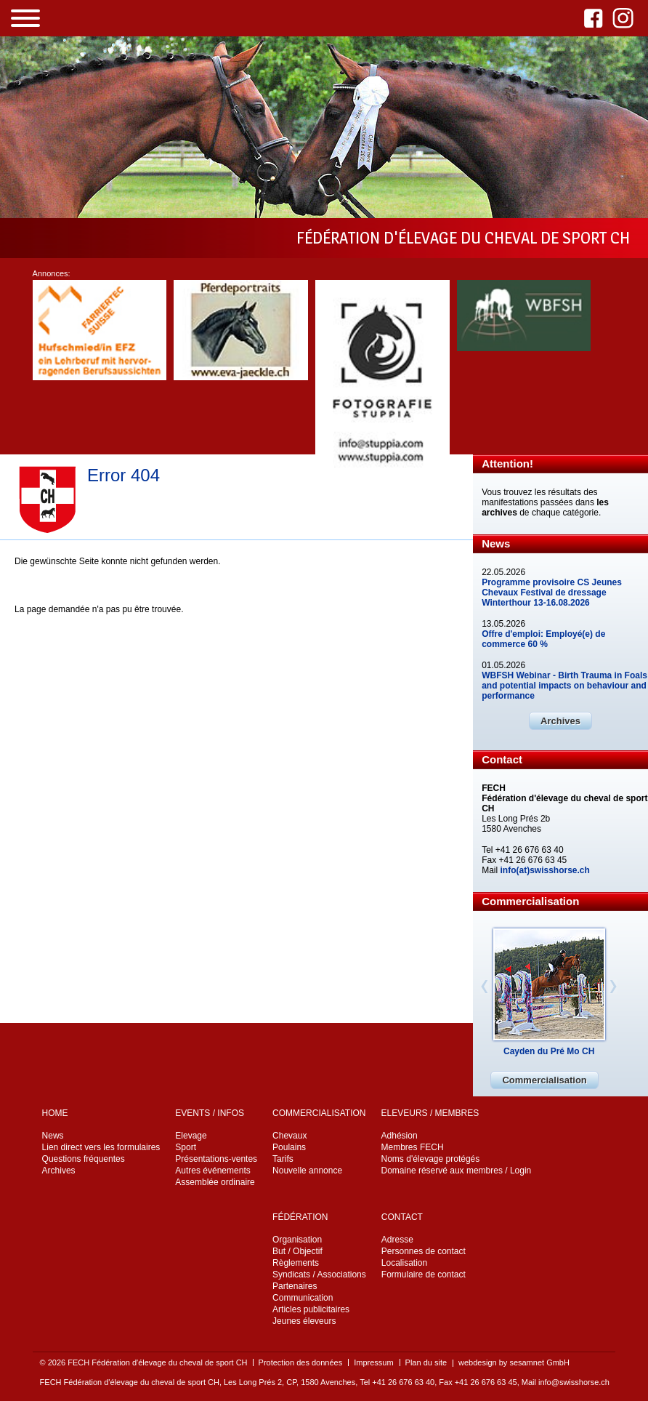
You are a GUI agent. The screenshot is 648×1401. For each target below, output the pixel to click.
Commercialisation (544, 1080)
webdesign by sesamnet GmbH (514, 1362)
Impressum (373, 1362)
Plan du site (426, 1362)
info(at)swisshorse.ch (545, 870)
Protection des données (301, 1362)
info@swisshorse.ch (573, 1382)
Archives (560, 720)
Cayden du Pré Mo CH (548, 1051)
